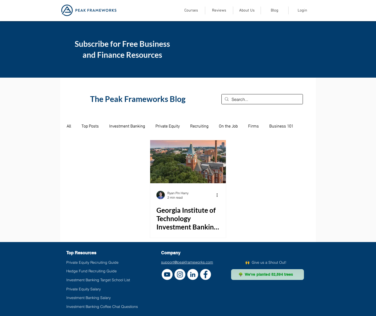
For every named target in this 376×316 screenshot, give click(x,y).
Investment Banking (127, 125)
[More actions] (219, 195)
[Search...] (262, 99)
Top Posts (90, 125)
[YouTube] (167, 274)
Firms (253, 125)
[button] (191, 10)
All (69, 125)
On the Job (228, 125)
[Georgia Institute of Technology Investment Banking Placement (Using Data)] (188, 161)
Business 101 (281, 125)
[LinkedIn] (192, 274)
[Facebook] (205, 274)
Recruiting (199, 125)
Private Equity (167, 125)
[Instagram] (179, 274)
